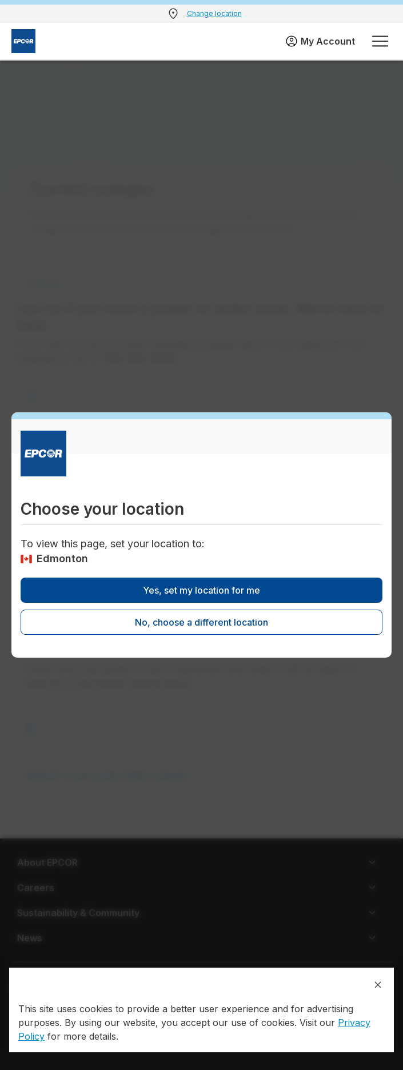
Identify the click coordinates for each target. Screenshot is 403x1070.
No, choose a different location (201, 622)
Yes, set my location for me (201, 590)
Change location (214, 13)
